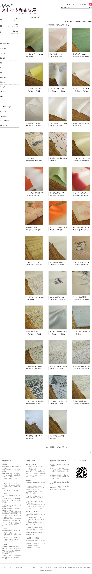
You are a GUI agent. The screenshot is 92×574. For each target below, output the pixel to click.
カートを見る (86, 4)
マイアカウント (73, 4)
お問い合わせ (20, 567)
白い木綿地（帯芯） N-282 (34, 436)
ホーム (3, 567)
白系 (39, 17)
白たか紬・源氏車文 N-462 (82, 366)
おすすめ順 (78, 21)
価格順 (84, 21)
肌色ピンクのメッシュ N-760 (82, 262)
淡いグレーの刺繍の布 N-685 (59, 332)
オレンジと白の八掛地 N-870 (35, 193)
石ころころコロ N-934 (57, 89)
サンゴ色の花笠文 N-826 (81, 227)
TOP (26, 17)
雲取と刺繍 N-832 (31, 227)
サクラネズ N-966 (56, 54)
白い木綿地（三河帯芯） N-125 (60, 436)
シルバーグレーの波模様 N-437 (36, 401)
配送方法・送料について (59, 567)
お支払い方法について (45, 567)
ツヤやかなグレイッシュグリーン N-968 (39, 54)
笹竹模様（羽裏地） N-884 (58, 158)
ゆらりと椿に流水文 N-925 (81, 123)
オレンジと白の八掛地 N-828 (59, 227)
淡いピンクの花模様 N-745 (81, 297)
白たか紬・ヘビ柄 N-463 (58, 366)
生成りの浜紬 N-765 (56, 262)
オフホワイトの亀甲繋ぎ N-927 (36, 123)
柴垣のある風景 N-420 (80, 401)
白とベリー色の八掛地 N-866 (82, 193)
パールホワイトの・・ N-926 (59, 123)
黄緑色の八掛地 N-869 (57, 193)
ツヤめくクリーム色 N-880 (81, 158)
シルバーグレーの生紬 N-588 (82, 332)
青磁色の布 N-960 (79, 54)
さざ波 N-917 (30, 158)
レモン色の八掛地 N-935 (34, 89)
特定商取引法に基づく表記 (75, 567)
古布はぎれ (32, 17)
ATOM (89, 567)
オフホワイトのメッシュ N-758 (36, 297)
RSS (85, 567)
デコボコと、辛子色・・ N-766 (36, 262)
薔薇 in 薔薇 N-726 (32, 332)
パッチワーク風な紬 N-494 (34, 366)
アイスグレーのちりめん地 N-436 (60, 401)
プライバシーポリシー (31, 567)
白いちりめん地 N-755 (57, 297)
